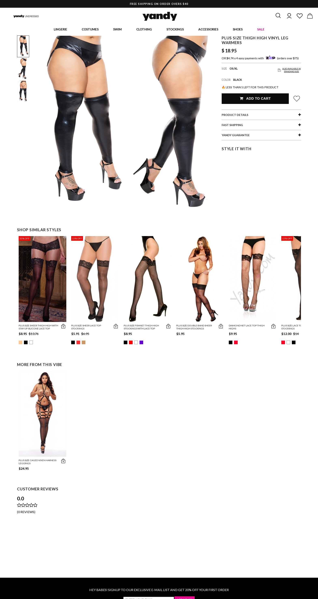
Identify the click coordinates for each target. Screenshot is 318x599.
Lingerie (60, 29)
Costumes (90, 29)
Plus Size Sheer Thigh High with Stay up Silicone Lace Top (38, 328)
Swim (117, 29)
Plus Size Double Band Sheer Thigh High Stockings (194, 328)
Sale (260, 29)
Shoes (238, 29)
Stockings (175, 29)
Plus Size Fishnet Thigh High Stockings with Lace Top (141, 328)
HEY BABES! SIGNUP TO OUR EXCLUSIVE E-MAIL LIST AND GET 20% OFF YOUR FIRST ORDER (159, 590)
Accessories (208, 29)
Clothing (144, 29)
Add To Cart (255, 99)
